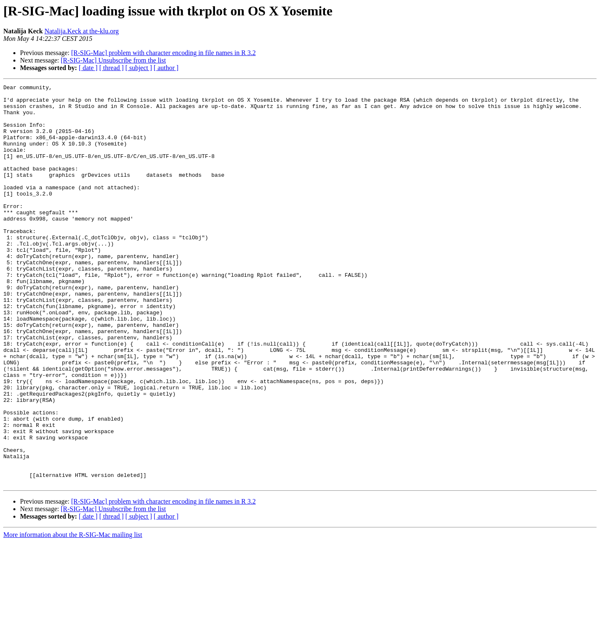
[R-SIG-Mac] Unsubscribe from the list (113, 60)
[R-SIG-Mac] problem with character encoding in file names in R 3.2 (163, 52)
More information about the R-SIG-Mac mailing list (72, 614)
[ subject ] (138, 67)
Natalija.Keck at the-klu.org (82, 31)
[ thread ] (111, 67)
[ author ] (166, 67)
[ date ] (88, 67)
